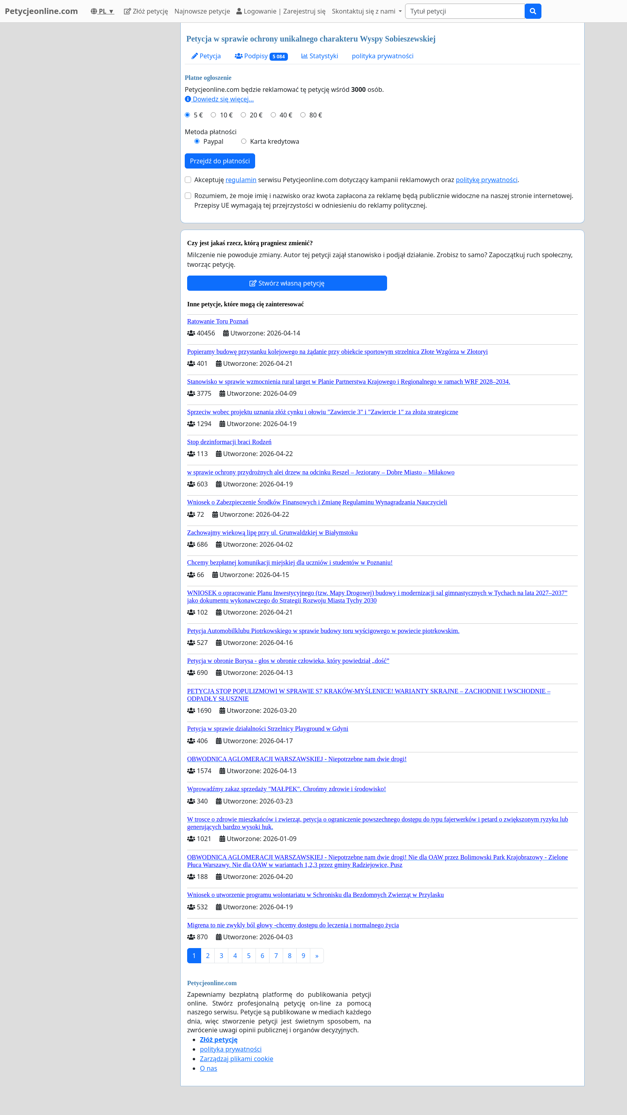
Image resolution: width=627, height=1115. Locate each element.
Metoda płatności (211, 131)
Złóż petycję (146, 11)
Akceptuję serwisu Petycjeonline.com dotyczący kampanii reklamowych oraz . (356, 179)
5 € (198, 115)
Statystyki (320, 56)
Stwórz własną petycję (287, 283)
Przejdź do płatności (220, 161)
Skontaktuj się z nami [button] (364, 11)
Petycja (206, 56)
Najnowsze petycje (202, 11)
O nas (208, 1068)
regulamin (241, 179)
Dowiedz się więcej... (219, 99)
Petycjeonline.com (41, 11)
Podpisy (261, 56)
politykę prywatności (486, 179)
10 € (226, 115)
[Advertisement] (102, 142)
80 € (316, 115)
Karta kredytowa (274, 141)
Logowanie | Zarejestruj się (280, 11)
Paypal (214, 141)
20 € (256, 115)
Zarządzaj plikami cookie (236, 1058)
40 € (286, 115)
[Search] (465, 11)
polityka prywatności (382, 56)
